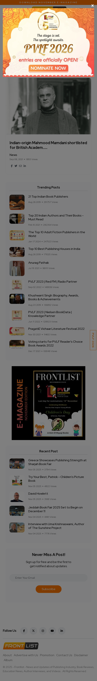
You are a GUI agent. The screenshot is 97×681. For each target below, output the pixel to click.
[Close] (48, 5)
